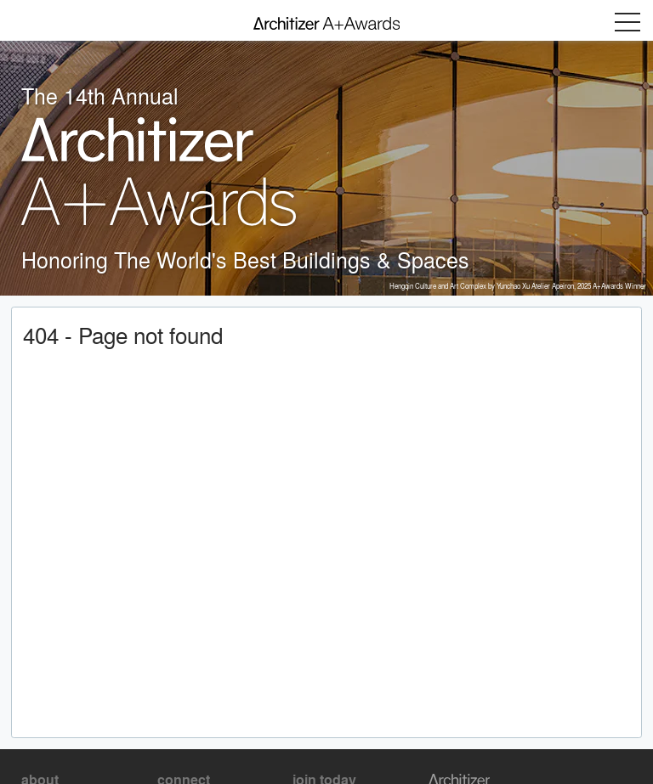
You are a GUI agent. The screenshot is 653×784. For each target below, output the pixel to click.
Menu (627, 22)
